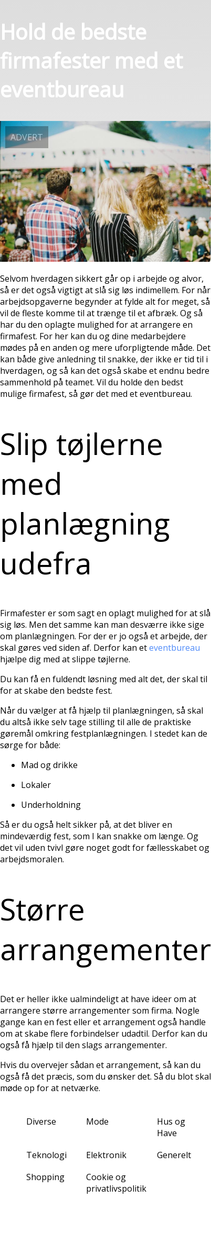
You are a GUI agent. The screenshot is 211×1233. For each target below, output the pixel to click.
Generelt (174, 1155)
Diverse (41, 1121)
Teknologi (46, 1155)
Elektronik (106, 1155)
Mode (97, 1121)
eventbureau (174, 647)
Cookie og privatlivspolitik (116, 1182)
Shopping (45, 1177)
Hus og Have (171, 1127)
